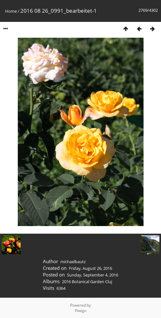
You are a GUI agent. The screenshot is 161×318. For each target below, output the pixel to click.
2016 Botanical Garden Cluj (87, 281)
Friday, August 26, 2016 (90, 268)
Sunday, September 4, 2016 (92, 275)
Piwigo (80, 310)
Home (11, 11)
